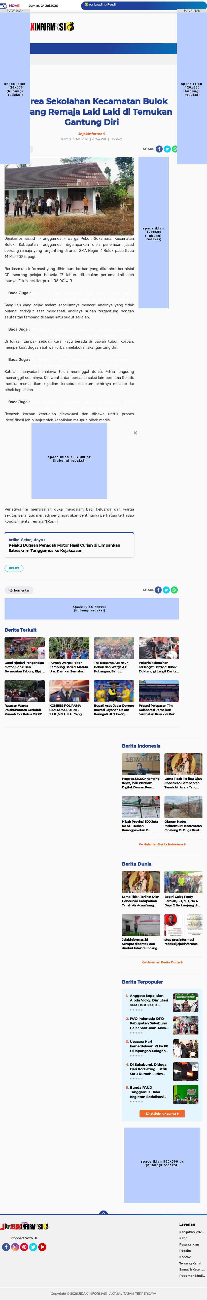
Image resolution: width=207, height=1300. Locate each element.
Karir (183, 1238)
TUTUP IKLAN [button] (15, 10)
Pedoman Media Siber (193, 1276)
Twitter (35, 1249)
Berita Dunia (136, 864)
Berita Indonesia (141, 746)
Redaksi (185, 1251)
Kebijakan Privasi (192, 1232)
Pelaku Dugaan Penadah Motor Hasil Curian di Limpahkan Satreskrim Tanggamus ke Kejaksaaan (64, 548)
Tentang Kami (189, 1263)
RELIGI (14, 568)
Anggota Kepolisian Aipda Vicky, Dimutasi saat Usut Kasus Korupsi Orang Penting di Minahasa (149, 1000)
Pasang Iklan (189, 1244)
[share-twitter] (167, 149)
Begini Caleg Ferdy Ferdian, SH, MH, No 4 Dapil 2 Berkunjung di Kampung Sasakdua (181, 901)
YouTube (45, 1249)
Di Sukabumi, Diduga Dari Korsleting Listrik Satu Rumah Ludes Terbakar (148, 1069)
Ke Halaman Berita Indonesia (162, 844)
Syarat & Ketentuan (193, 1269)
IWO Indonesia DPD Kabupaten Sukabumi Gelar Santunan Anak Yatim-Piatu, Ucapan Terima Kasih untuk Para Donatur (148, 1023)
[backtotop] (103, 1215)
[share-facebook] (159, 149)
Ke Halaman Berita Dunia (162, 962)
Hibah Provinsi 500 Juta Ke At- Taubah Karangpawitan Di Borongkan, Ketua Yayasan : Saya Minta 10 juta (140, 826)
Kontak (185, 1257)
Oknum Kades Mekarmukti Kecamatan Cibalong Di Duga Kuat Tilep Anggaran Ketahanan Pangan (183, 826)
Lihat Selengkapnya (162, 1113)
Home (14, 6)
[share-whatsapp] (175, 149)
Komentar (19, 590)
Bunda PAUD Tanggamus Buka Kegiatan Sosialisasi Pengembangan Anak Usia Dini (148, 1092)
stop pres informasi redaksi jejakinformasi (181, 942)
